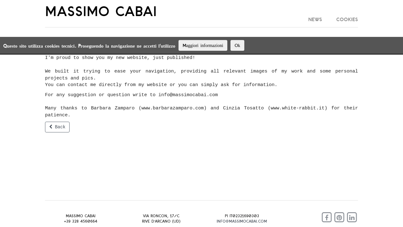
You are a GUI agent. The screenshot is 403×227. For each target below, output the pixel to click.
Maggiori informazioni (203, 45)
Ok (237, 45)
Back (57, 127)
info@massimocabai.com (242, 221)
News (315, 19)
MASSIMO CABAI (101, 11)
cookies (347, 19)
